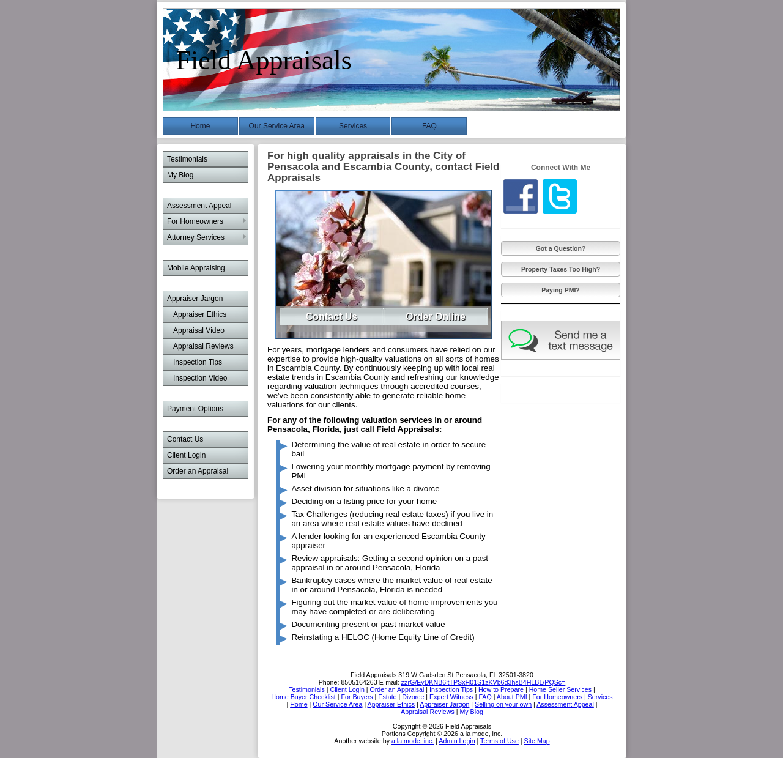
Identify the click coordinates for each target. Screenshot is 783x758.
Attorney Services (196, 237)
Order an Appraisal (197, 471)
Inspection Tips (197, 362)
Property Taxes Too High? (560, 269)
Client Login (186, 455)
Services (353, 126)
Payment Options (195, 408)
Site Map (537, 741)
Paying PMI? (560, 290)
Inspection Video (200, 378)
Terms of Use (499, 741)
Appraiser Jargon (195, 298)
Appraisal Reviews (203, 346)
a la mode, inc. (413, 741)
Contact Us (185, 439)
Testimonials (187, 159)
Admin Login (457, 741)
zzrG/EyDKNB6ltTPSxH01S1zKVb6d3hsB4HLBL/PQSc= (483, 682)
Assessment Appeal (199, 205)
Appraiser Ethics (199, 314)
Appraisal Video (199, 330)
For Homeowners (195, 221)
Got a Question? (561, 248)
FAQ (429, 126)
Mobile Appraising (196, 268)
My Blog (180, 175)
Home (200, 126)
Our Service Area (277, 126)
